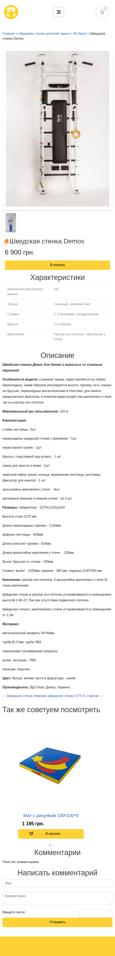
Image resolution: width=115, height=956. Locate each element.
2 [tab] (53, 844)
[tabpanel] (51, 779)
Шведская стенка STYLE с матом (73, 696)
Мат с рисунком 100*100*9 (50, 815)
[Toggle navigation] (58, 12)
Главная (8, 33)
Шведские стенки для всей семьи (44, 33)
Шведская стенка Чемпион (27, 696)
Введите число (13, 912)
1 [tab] (50, 844)
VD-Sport (79, 33)
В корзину (45, 833)
